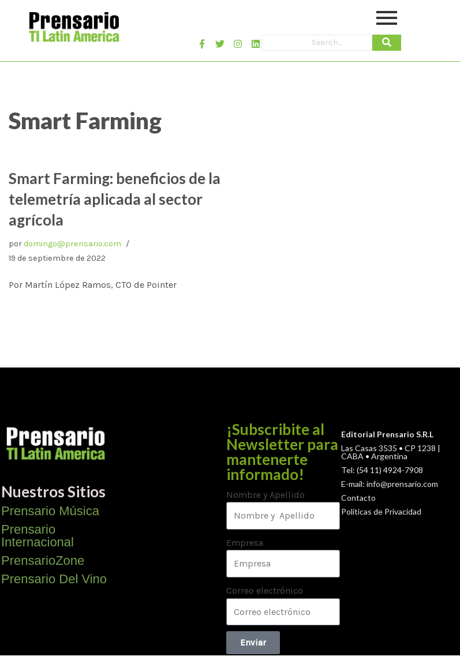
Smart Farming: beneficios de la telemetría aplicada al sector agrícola (114, 199)
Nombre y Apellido (265, 494)
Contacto (358, 497)
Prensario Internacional (37, 535)
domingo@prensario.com (72, 244)
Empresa (244, 542)
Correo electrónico (264, 590)
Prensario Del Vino (54, 579)
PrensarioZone (42, 560)
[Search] (316, 43)
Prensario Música (50, 511)
